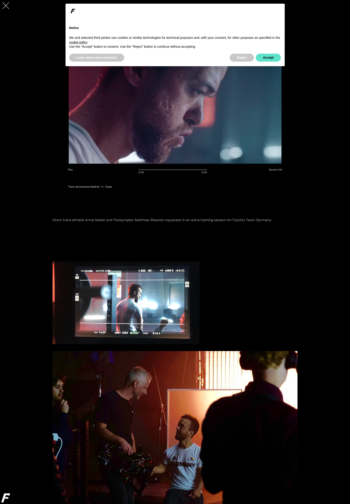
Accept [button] (268, 57)
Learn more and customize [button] (96, 57)
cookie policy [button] (78, 42)
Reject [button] (242, 57)
